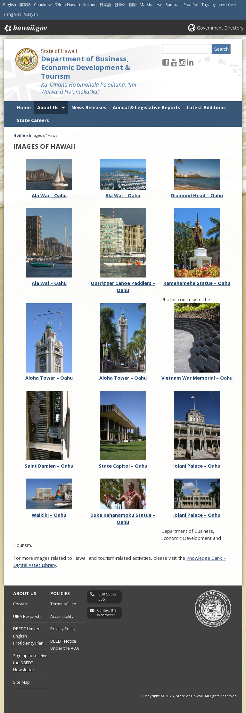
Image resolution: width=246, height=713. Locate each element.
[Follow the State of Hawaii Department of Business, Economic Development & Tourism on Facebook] (165, 62)
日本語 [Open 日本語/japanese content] (105, 4)
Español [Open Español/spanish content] (191, 4)
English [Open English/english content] (9, 4)
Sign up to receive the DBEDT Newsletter (30, 663)
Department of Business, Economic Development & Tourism (85, 67)
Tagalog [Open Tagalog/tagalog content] (208, 4)
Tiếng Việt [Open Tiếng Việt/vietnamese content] (12, 14)
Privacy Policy (62, 628)
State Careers (33, 120)
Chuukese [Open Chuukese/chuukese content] (43, 4)
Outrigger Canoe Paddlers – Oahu (123, 283)
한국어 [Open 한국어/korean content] (120, 4)
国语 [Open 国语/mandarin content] (133, 4)
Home (24, 107)
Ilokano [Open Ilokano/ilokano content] (90, 4)
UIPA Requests (27, 616)
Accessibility (61, 616)
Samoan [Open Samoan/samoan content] (173, 4)
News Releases (88, 107)
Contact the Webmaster (106, 612)
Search (221, 49)
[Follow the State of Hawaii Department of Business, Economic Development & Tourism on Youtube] (174, 62)
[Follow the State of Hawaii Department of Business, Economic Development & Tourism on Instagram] (182, 62)
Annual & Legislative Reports (146, 107)
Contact (20, 604)
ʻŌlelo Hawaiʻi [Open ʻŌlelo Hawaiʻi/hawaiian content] (67, 4)
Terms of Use (63, 604)
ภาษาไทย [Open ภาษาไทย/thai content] (227, 4)
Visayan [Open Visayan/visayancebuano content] (31, 14)
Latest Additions (206, 107)
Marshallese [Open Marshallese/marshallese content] (151, 4)
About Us (48, 107)
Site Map (21, 682)
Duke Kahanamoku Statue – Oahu (122, 515)
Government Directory (220, 28)
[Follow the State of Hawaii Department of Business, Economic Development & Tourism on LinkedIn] (190, 62)
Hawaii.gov (25, 28)
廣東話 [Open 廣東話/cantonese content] (25, 4)
